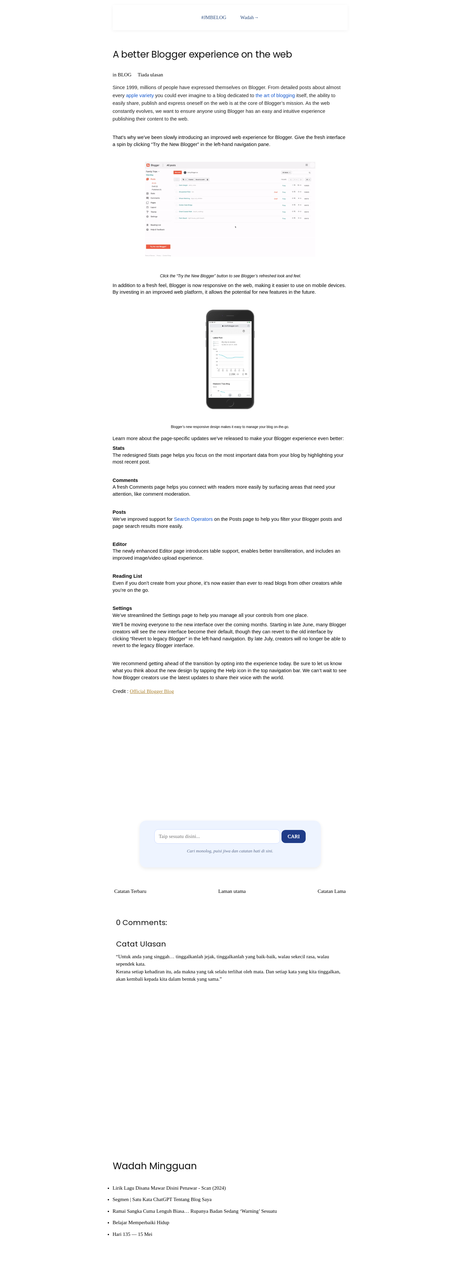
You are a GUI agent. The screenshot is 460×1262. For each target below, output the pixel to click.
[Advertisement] (230, 753)
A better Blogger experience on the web (202, 54)
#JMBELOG (213, 17)
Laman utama (232, 891)
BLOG (125, 74)
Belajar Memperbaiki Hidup (141, 1222)
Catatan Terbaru (130, 891)
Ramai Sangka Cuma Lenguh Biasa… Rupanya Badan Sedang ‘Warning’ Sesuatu (195, 1211)
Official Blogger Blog (152, 691)
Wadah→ (250, 17)
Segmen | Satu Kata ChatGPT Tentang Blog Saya (162, 1199)
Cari (294, 836)
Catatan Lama (332, 891)
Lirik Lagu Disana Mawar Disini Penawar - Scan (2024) (169, 1188)
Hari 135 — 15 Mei (132, 1234)
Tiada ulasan (150, 74)
